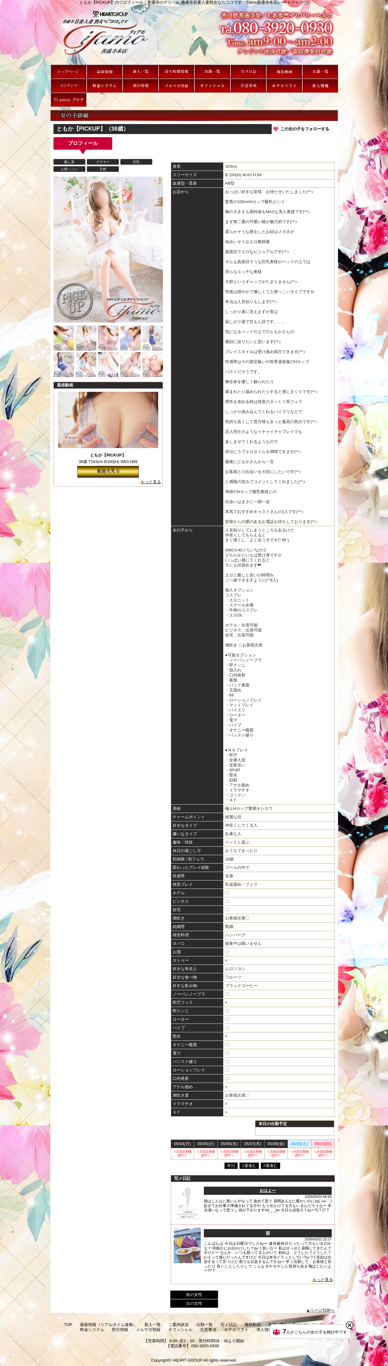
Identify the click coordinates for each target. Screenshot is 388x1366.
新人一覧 (141, 72)
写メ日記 (248, 72)
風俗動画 (284, 72)
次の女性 (194, 1303)
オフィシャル (212, 86)
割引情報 (141, 86)
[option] (63, 338)
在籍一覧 (320, 72)
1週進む (249, 1165)
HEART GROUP (187, 1360)
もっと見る (151, 482)
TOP (69, 72)
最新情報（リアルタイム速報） (105, 72)
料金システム (105, 86)
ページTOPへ (322, 1310)
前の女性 (194, 1294)
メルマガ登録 (176, 86)
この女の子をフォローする (304, 129)
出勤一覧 (212, 72)
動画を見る (108, 472)
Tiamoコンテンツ (69, 86)
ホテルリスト (284, 86)
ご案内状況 (176, 72)
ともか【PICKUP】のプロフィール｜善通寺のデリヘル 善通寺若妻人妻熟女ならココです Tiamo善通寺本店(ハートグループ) (194, 35)
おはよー (268, 1190)
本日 (231, 1165)
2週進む (270, 1165)
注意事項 (248, 86)
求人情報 (320, 86)
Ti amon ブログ (69, 100)
